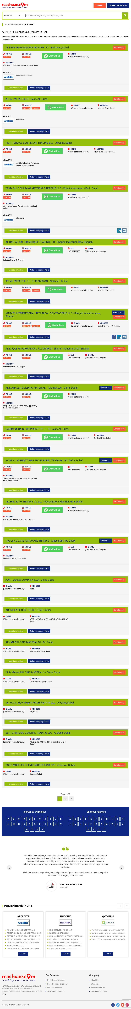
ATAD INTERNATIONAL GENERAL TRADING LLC (109, 936)
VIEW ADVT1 (118, 312)
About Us (94, 980)
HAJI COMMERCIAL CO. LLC (60, 930)
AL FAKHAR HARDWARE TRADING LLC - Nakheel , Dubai (37, 47)
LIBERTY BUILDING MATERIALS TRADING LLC (109, 939)
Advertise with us (98, 987)
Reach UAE (7, 1005)
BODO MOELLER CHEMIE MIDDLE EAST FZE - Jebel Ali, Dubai (40, 764)
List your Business (54, 987)
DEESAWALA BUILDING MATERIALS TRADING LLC (24, 948)
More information (16, 88)
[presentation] (9, 867)
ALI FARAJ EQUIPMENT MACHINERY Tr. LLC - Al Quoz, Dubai (40, 702)
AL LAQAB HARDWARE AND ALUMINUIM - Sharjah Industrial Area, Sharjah (47, 348)
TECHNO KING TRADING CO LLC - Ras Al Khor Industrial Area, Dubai (44, 501)
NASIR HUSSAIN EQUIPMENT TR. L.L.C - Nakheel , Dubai (37, 428)
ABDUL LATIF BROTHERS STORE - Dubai (28, 609)
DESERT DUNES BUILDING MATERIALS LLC (24, 933)
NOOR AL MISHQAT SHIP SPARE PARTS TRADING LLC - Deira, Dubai (44, 460)
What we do (95, 984)
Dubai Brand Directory (56, 980)
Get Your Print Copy (99, 991)
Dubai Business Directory (57, 984)
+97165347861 (74, 358)
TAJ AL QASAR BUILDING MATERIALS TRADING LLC (24, 939)
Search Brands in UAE (55, 991)
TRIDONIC (65, 916)
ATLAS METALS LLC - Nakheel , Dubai (27, 98)
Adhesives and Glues (24, 76)
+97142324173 (74, 469)
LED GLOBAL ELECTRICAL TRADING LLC (65, 942)
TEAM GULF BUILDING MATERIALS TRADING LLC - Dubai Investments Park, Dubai (52, 188)
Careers (99, 5)
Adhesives (14, 36)
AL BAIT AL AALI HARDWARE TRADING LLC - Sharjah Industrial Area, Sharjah (49, 242)
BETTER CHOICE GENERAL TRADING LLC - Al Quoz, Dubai (38, 732)
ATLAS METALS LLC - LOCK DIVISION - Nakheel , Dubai (37, 281)
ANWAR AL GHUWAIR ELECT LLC (62, 948)
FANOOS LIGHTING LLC (58, 933)
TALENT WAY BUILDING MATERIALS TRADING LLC (109, 930)
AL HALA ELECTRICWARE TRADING (63, 939)
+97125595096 (74, 550)
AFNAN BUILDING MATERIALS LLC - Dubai (29, 642)
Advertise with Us (118, 5)
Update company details (39, 88)
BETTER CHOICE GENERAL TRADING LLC (23, 936)
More (23, 953)
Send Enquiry (119, 47)
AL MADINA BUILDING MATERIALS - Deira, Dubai (33, 672)
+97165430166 (74, 251)
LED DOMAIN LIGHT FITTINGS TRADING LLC (66, 945)
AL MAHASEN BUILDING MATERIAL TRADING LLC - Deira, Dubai (42, 387)
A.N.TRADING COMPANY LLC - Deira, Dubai (30, 579)
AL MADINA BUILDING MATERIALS (21, 930)
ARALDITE (28, 24)
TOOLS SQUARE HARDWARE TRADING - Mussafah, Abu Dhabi (40, 540)
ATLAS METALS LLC (15, 945)
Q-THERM (108, 916)
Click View (7, 57)
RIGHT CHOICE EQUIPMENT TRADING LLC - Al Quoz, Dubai (39, 142)
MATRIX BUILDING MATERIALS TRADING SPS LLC (109, 933)
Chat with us (52, 56)
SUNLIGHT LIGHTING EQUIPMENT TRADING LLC (66, 936)
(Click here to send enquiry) (78, 57)
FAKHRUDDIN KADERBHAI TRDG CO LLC (23, 942)
